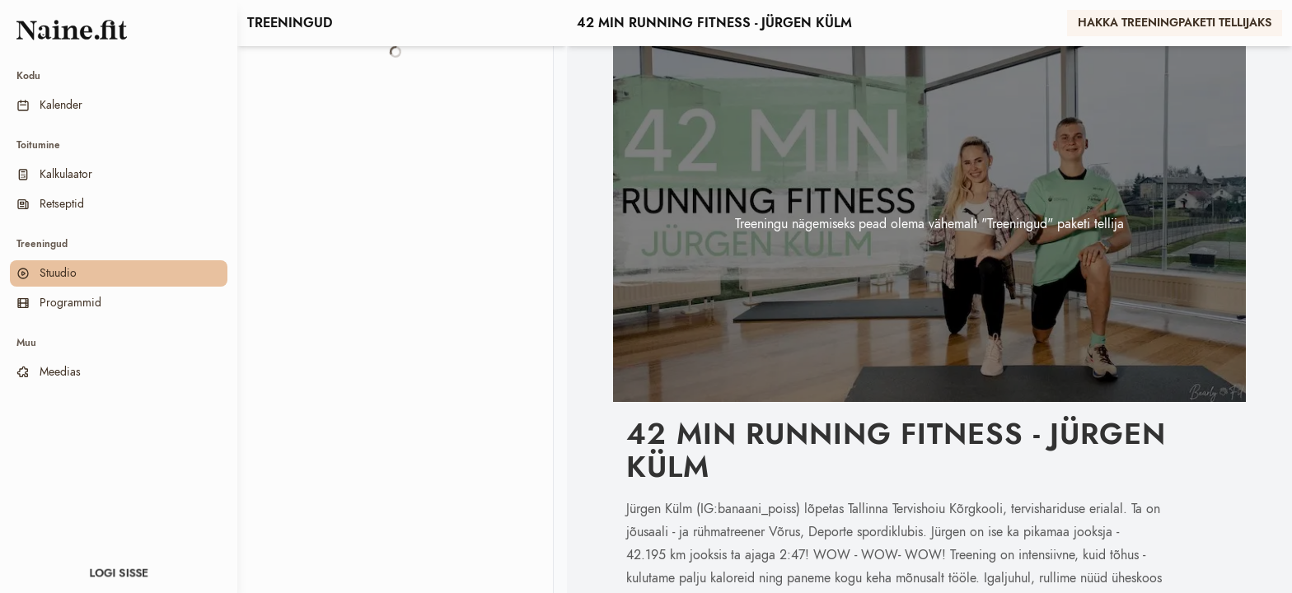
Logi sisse (119, 573)
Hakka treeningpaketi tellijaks (1174, 23)
